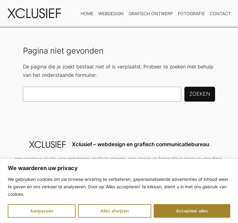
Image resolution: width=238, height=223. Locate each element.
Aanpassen (41, 210)
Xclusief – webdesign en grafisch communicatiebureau (140, 144)
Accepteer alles (192, 210)
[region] (119, 191)
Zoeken (199, 94)
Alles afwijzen (114, 210)
